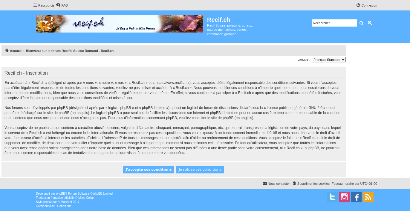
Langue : (303, 59)
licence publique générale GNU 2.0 (294, 108)
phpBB (60, 193)
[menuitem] (62, 5)
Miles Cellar (86, 197)
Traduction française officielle (55, 197)
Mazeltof (66, 202)
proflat (47, 202)
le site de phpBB (56, 113)
